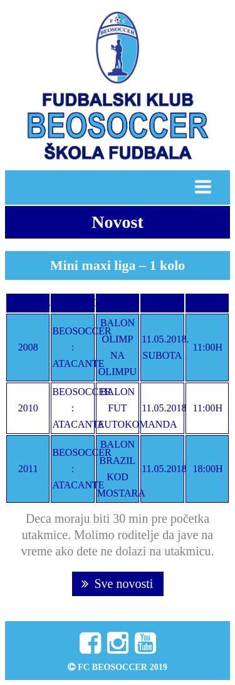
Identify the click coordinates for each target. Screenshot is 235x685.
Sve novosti (117, 583)
